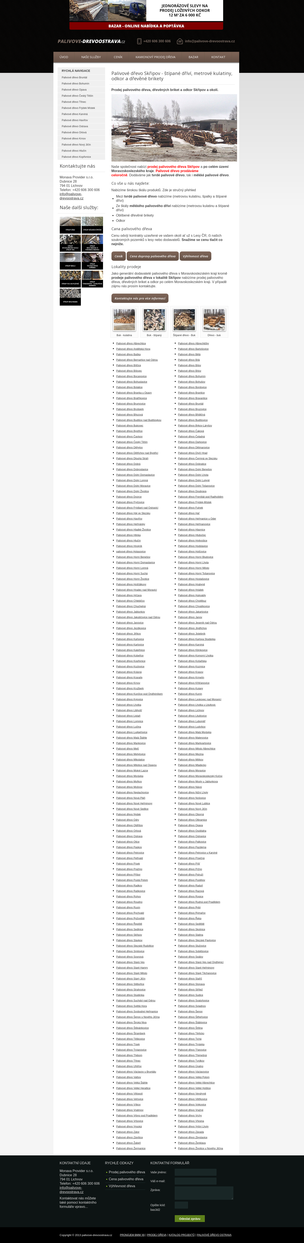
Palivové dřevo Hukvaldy (192, 595)
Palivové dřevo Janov (190, 617)
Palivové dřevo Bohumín (75, 83)
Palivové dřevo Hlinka (128, 535)
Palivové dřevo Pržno (190, 869)
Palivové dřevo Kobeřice (130, 655)
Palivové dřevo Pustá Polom (132, 880)
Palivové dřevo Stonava (191, 984)
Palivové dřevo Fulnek (190, 507)
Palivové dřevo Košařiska (192, 661)
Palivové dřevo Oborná (191, 814)
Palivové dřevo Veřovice (129, 1099)
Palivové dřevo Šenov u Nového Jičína (138, 1017)
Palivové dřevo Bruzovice (192, 409)
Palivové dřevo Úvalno (190, 1066)
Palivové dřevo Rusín (128, 907)
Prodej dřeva (156, 1235)
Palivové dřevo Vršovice (129, 1121)
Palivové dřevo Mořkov (129, 781)
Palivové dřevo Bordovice (192, 387)
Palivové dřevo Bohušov (191, 381)
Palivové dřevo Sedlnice (129, 929)
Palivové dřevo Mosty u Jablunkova (198, 781)
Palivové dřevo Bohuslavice (131, 381)
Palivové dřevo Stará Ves (130, 962)
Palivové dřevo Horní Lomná (132, 568)
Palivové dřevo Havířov (75, 120)
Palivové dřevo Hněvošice (192, 540)
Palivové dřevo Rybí (189, 907)
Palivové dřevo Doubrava (192, 491)
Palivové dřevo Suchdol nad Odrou (135, 1000)
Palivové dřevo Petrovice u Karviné (197, 852)
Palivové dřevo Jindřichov (192, 628)
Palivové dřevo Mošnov (129, 787)
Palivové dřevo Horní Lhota (193, 562)
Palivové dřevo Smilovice (130, 951)
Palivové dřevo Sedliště (191, 923)
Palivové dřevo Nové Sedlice (132, 808)
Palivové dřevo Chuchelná (131, 606)
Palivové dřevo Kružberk (130, 688)
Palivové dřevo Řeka (189, 918)
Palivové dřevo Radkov (129, 885)
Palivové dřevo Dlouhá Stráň (132, 458)
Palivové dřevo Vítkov (128, 1104)
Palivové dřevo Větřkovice (192, 1099)
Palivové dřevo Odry (127, 819)
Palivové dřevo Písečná (191, 858)
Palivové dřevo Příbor (128, 874)
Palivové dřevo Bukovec (129, 425)
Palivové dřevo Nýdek (128, 814)
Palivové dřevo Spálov (190, 956)
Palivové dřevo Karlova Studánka (197, 639)
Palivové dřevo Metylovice (131, 754)
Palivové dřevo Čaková (191, 431)
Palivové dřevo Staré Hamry (132, 967)
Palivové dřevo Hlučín (74, 150)
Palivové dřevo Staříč (190, 978)
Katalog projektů (182, 1235)
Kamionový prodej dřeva (155, 57)
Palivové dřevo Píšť (189, 863)
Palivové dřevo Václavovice (193, 1071)
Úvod (64, 57)
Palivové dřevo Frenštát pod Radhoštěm (200, 496)
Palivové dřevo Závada (191, 1132)
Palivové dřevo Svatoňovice (193, 1000)
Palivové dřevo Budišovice (193, 420)
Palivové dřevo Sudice (190, 995)
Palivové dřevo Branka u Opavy (134, 392)
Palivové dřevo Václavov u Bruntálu (136, 1071)
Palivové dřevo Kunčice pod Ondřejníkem (139, 693)
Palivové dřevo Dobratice (192, 463)
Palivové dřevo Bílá (189, 359)
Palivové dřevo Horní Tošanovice (196, 573)
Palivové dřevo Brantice (191, 392)
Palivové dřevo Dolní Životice (132, 491)
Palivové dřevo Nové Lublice (194, 803)
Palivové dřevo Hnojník (129, 546)
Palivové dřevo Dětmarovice (194, 447)
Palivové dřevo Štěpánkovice (132, 1027)
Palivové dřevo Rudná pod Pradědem (199, 902)
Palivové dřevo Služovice (192, 945)
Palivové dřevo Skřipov (129, 934)
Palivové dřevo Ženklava (192, 1142)
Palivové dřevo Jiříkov (128, 633)
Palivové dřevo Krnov (74, 138)
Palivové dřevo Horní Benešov (133, 557)
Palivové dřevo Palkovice (192, 841)
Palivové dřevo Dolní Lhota (193, 474)
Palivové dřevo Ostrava (75, 126)
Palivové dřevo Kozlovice (130, 666)
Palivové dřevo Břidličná (191, 414)
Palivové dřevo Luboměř (191, 721)
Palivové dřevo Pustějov (191, 880)
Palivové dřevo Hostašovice (193, 578)
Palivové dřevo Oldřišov (129, 825)
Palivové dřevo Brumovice (131, 403)
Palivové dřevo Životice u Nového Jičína (200, 1148)
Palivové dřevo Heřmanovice (194, 524)
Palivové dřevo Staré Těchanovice (197, 973)
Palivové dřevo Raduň (190, 885)
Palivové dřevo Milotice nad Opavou (136, 765)
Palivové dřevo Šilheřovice (193, 1017)
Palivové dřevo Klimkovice (193, 650)
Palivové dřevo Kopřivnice (76, 156)
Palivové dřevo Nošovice (192, 798)
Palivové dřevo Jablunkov (130, 611)
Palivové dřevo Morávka (129, 776)
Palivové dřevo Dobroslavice (132, 469)
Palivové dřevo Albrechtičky (193, 343)
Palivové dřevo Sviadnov (192, 1006)
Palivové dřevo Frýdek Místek (78, 108)
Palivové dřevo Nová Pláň (130, 798)
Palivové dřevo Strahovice (131, 989)
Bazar (193, 57)
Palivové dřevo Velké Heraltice (133, 1088)
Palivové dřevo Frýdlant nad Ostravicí (137, 507)
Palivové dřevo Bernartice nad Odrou (137, 359)
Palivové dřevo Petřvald (129, 858)
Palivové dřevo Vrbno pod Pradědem (137, 1115)
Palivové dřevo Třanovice (192, 1049)
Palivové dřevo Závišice (129, 1137)
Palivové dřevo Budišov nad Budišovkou (138, 420)
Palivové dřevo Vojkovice (192, 1104)
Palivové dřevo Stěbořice (130, 984)
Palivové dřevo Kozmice (191, 666)
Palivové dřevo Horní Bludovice (195, 557)
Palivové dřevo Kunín (190, 693)
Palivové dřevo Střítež (190, 989)
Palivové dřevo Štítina (190, 1027)
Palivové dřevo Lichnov (191, 710)
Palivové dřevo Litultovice (192, 715)
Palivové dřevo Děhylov (129, 447)
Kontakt (218, 57)
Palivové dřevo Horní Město (193, 568)
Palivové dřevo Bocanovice (131, 376)
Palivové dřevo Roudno (129, 902)
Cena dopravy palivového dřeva (153, 256)
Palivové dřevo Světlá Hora (131, 1006)
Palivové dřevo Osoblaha (192, 830)
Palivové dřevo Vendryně (192, 1093)
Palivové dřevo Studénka (130, 995)
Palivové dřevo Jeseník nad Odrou (197, 622)
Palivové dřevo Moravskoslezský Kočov (200, 776)
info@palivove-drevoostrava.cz (210, 41)
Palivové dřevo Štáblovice (192, 1022)
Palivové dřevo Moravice (192, 770)
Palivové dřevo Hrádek (191, 589)
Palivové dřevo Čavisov (129, 436)
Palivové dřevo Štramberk (130, 1033)
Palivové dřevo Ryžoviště (130, 918)
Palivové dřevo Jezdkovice (131, 628)
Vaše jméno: (159, 1172)
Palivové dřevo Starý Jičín (130, 978)
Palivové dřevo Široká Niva (131, 1022)
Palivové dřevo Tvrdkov (191, 1060)
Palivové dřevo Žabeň (128, 1142)
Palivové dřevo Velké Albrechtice (196, 1082)
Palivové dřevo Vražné (191, 1110)
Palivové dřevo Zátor (128, 1132)
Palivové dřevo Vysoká (129, 1126)
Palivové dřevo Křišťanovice (194, 683)
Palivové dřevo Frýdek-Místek (195, 502)
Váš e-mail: (158, 1181)
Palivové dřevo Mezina (191, 754)
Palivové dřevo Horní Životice (132, 578)
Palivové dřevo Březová (129, 414)
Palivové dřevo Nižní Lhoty (193, 792)
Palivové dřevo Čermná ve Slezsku (197, 458)
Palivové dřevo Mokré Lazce (132, 770)
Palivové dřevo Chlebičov (130, 600)
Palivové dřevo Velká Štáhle (132, 1082)
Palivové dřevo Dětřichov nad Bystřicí (137, 453)
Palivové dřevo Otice (128, 841)
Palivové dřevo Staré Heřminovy (196, 967)
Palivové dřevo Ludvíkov (192, 726)
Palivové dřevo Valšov (128, 1077)
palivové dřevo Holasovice (131, 551)
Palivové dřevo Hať (189, 513)
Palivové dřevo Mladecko (192, 765)
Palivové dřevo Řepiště (129, 923)
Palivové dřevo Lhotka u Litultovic (197, 704)
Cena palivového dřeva (126, 1179)
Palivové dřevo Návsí (190, 787)
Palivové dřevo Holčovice (192, 551)
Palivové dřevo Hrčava (129, 595)
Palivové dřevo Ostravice (192, 836)
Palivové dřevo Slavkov (129, 940)
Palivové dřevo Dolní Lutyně (194, 480)
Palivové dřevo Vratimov (130, 1110)
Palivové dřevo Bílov (189, 365)
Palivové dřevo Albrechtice (131, 343)
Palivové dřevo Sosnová (130, 956)
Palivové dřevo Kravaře (129, 677)
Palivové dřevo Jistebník (191, 633)
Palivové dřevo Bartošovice (193, 349)
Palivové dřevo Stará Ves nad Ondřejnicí (201, 962)
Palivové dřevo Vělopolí (129, 1093)
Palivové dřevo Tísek (128, 1044)
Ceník (118, 57)
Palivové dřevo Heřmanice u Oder (197, 518)
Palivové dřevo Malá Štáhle (131, 737)
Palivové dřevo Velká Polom (194, 1077)
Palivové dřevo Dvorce (129, 496)
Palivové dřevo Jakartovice (193, 611)
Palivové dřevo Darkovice (192, 442)
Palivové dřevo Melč (127, 748)
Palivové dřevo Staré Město (131, 973)
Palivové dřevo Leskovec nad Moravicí (199, 699)
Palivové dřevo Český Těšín (77, 95)
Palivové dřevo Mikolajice (130, 759)
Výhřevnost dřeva (195, 256)
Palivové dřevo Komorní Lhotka (195, 655)
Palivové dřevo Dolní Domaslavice (135, 474)
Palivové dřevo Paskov (129, 847)
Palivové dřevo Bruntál (74, 77)
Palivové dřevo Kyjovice (129, 699)
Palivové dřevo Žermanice (131, 1148)
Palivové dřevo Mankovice (131, 743)
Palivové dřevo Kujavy (190, 688)
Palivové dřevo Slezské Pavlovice (197, 940)
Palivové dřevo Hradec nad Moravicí (136, 589)
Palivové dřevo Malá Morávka (194, 732)
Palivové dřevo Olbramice (192, 819)
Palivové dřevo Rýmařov (192, 913)
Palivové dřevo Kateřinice (130, 650)
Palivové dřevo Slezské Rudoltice (135, 945)
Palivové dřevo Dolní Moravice (133, 485)
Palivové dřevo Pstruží (190, 874)
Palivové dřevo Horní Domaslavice (135, 562)
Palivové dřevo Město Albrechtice (197, 748)
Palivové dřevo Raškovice (130, 891)
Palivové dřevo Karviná (75, 114)
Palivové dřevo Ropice (190, 896)
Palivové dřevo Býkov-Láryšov (195, 425)
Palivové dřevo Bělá (189, 354)
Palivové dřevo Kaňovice (130, 639)
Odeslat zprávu (189, 1218)
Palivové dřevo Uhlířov (129, 1066)
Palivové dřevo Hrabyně (191, 584)
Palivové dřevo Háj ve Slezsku (133, 513)
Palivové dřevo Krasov (190, 672)
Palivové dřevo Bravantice (193, 398)
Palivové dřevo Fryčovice (130, 502)
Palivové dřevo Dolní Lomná (132, 480)
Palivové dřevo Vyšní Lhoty (193, 1126)
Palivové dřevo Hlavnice (191, 529)
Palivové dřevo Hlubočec (192, 535)
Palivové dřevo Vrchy (190, 1115)
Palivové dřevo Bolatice (129, 387)
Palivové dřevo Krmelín (191, 677)
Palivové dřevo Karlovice (130, 644)
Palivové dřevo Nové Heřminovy (134, 803)
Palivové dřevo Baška (128, 354)
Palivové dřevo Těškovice (130, 1038)
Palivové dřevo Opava (74, 89)
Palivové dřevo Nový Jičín (76, 144)
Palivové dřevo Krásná (129, 672)
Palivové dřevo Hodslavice (193, 546)
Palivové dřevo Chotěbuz (192, 600)
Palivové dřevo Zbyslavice (193, 1137)
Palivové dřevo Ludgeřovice (131, 732)
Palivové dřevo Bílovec (129, 370)
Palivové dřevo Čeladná (191, 436)
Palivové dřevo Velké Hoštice (194, 1088)
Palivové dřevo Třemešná (192, 1055)
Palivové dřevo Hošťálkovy (131, 584)
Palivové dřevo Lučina (128, 726)
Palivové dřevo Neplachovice (132, 792)
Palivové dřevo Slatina (190, 934)
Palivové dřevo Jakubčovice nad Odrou (138, 617)
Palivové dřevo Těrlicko (191, 1033)
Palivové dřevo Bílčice (128, 365)
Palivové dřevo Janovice (130, 622)
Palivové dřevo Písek (128, 863)
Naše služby (91, 57)
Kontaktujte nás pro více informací (140, 298)
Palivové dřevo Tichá (190, 1038)
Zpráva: (155, 1190)
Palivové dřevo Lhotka (128, 704)
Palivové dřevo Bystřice (129, 431)
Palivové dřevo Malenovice (193, 737)
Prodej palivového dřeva (127, 1172)
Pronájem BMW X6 (132, 1235)
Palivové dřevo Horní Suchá (132, 573)
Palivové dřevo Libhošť (129, 710)
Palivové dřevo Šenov (190, 1011)
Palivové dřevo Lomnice (129, 721)
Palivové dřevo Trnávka (191, 1044)
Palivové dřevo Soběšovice (193, 951)
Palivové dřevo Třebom (129, 1055)
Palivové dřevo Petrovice (130, 852)
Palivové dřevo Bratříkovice (131, 398)
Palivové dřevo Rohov (128, 896)
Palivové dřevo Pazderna (192, 847)
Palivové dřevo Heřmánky (130, 524)
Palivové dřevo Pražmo (129, 869)
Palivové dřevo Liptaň (128, 715)
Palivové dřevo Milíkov (190, 759)
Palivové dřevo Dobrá (128, 463)
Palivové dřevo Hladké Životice (133, 529)
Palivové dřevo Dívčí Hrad (193, 453)
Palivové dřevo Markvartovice (194, 743)
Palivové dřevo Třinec (74, 101)
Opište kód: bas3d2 (158, 1207)
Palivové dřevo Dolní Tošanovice (196, 485)
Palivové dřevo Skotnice (191, 929)
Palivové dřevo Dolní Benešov (195, 469)
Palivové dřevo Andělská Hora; (133, 349)
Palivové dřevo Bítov (189, 370)
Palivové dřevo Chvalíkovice (194, 606)
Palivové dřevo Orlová (74, 132)
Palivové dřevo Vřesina (191, 1121)
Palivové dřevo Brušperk (130, 409)
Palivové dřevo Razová (191, 891)
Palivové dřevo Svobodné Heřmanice (137, 1011)
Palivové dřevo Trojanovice (131, 1049)
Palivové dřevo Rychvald (130, 913)
